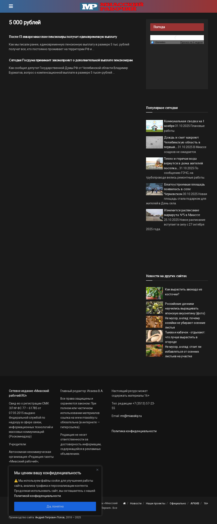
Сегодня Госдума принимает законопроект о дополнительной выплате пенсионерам (71, 60)
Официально (178, 503)
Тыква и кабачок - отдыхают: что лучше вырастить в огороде (185, 337)
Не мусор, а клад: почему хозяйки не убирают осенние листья (185, 322)
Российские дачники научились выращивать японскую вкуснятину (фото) (185, 308)
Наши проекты (155, 503)
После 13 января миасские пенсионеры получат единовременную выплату (63, 37)
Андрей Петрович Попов (50, 517)
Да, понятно (55, 506)
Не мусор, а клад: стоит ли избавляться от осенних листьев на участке (183, 351)
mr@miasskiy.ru (131, 416)
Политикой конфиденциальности (37, 496)
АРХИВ (195, 503)
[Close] (97, 469)
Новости (136, 503)
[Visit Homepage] (111, 6)
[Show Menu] (11, 6)
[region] (55, 491)
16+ (206, 503)
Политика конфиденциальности (134, 431)
